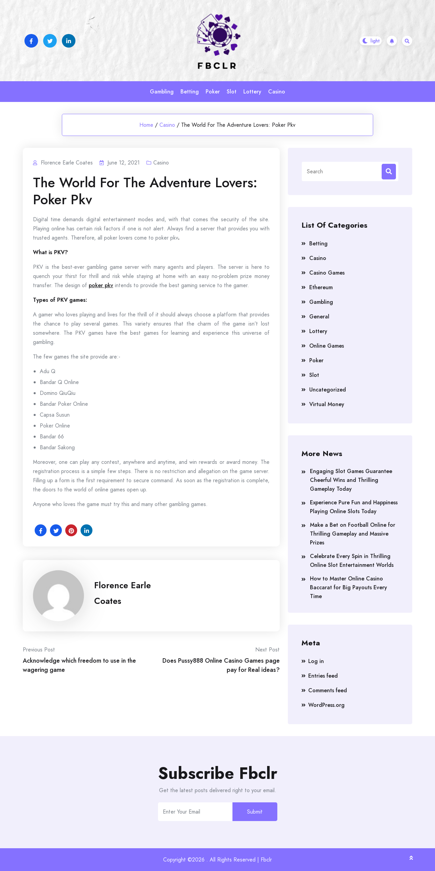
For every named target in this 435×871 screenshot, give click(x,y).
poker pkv (101, 285)
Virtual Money (326, 404)
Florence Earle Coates (122, 593)
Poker (213, 91)
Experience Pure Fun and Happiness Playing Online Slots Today (354, 507)
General (319, 316)
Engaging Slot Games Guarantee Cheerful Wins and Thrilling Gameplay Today (351, 480)
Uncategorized (327, 390)
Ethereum (321, 287)
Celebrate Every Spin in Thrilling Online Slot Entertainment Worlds (352, 560)
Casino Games (327, 273)
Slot (232, 91)
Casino (276, 91)
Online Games (326, 346)
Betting (189, 91)
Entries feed (323, 676)
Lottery (252, 91)
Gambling (162, 91)
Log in (316, 661)
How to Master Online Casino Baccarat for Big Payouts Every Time (348, 587)
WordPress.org (326, 705)
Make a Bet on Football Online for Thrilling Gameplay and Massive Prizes (352, 533)
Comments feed (327, 690)
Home (146, 125)
